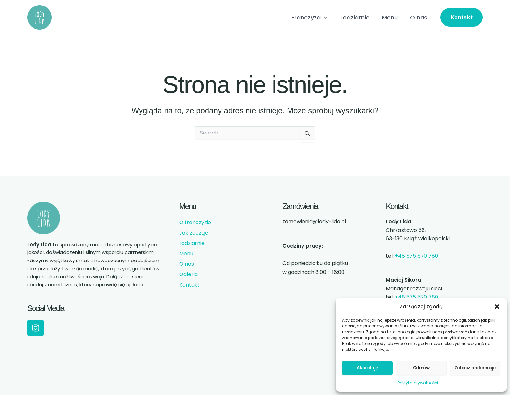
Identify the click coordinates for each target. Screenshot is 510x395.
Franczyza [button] (313, 18)
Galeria (188, 274)
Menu (391, 17)
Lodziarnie (357, 17)
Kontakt (189, 284)
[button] (497, 306)
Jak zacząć (193, 232)
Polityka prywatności (418, 383)
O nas (419, 17)
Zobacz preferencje (475, 368)
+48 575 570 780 (416, 256)
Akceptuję (367, 368)
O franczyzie (195, 222)
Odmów (421, 368)
